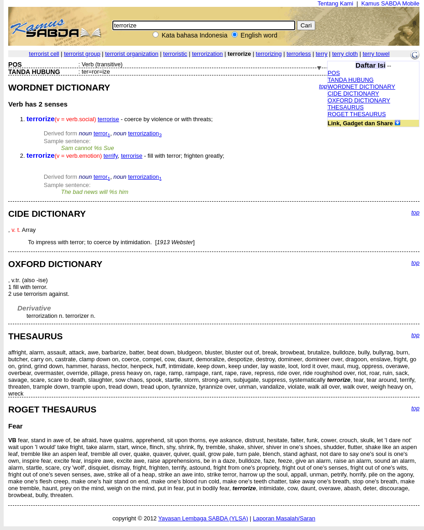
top (323, 86)
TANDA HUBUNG (351, 79)
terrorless (298, 53)
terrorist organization (132, 53)
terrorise (108, 119)
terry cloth (345, 53)
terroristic (175, 53)
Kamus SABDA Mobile (390, 3)
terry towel (376, 53)
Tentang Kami (335, 3)
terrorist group (82, 53)
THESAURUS (346, 107)
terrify (111, 155)
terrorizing (269, 53)
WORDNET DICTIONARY (361, 86)
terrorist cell (44, 53)
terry (322, 53)
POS (334, 73)
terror (102, 133)
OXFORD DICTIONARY (359, 100)
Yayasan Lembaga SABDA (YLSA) (203, 518)
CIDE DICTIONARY (353, 93)
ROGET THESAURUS (357, 114)
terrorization (207, 53)
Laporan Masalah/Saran (284, 518)
